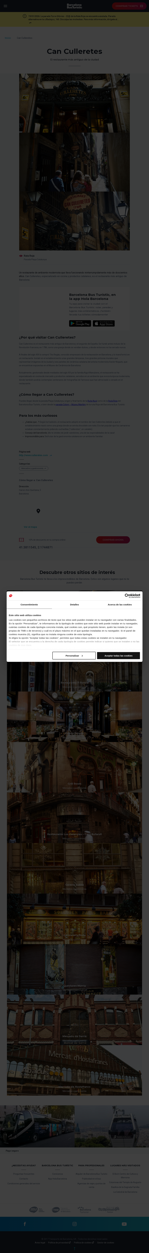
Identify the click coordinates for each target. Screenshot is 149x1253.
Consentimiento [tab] (29, 604)
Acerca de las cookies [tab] (120, 604)
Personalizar (74, 655)
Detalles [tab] (74, 604)
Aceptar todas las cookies (118, 655)
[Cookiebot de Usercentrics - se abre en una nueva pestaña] (127, 596)
